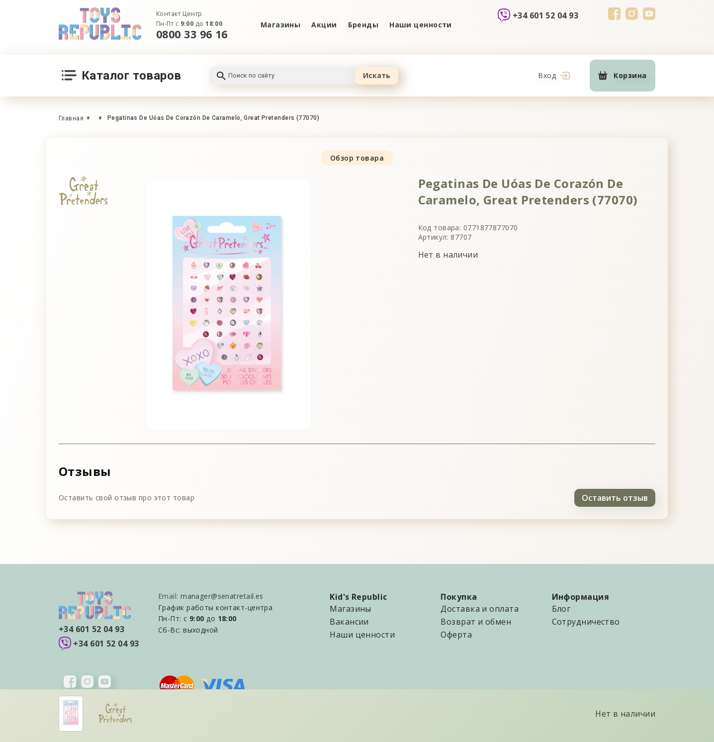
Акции (324, 24)
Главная (71, 118)
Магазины (281, 24)
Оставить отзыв (615, 497)
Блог (561, 608)
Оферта (456, 634)
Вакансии (349, 621)
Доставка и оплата (479, 608)
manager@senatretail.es (222, 596)
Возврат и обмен (476, 621)
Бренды (363, 24)
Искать (376, 75)
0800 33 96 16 (192, 34)
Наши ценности (420, 24)
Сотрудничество (586, 621)
